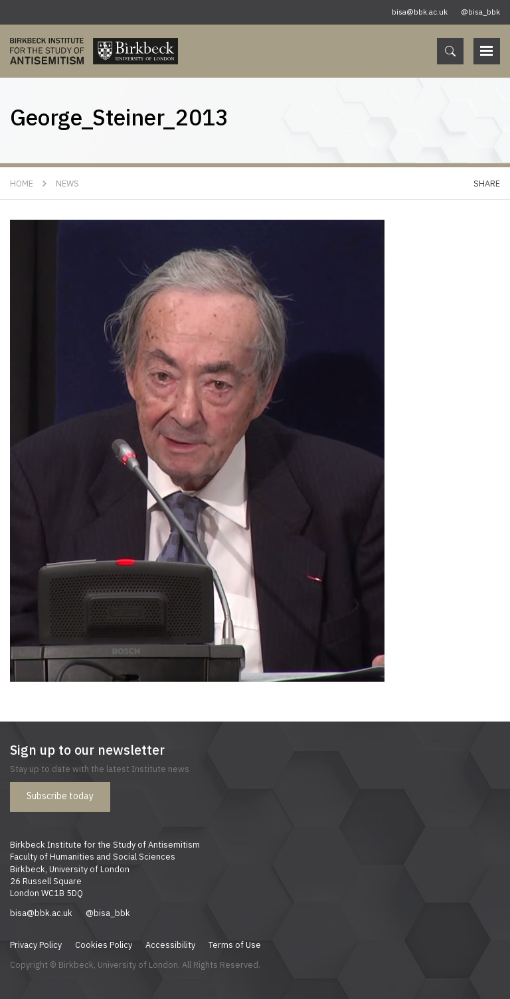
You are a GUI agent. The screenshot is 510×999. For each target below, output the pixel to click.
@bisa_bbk (480, 12)
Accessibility (170, 944)
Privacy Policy (36, 944)
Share (486, 183)
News (67, 183)
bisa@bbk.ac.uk (420, 12)
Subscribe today (60, 796)
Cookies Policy (103, 944)
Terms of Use (235, 944)
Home (21, 183)
